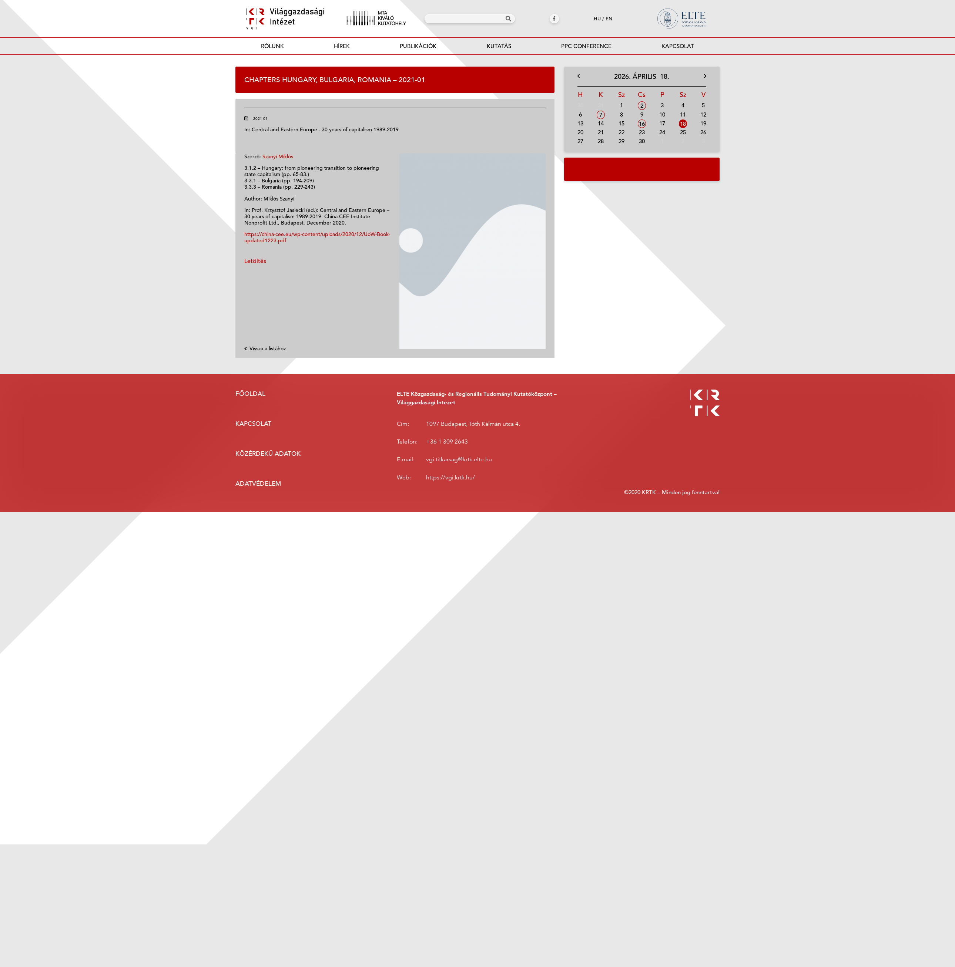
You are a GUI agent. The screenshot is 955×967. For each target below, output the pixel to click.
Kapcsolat (677, 46)
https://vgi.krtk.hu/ (450, 477)
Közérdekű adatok (268, 454)
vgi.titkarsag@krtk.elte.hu (459, 459)
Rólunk (272, 46)
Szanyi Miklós (277, 156)
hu (597, 19)
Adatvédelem (258, 484)
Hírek (342, 46)
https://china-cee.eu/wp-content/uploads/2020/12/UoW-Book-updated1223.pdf (317, 237)
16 (642, 123)
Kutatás (499, 46)
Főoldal (250, 394)
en (609, 19)
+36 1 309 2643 (447, 441)
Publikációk (418, 48)
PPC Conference (586, 46)
